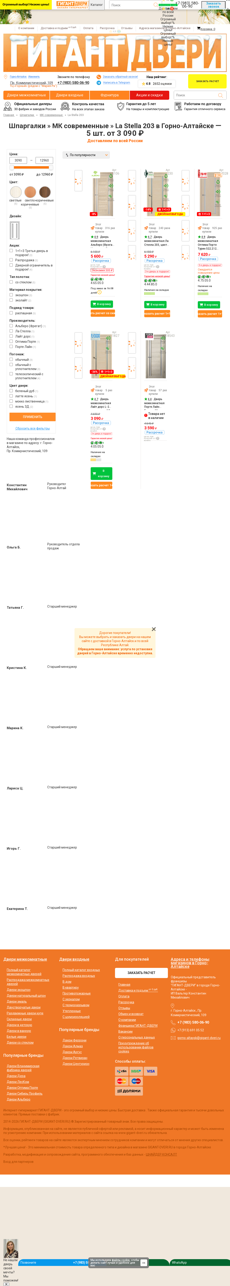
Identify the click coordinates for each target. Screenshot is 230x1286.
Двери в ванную (19, 1031)
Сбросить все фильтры (33, 428)
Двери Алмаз (73, 1046)
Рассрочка (107, 28)
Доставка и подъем (59, 28)
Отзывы (127, 28)
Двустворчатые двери (24, 1007)
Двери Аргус (72, 1052)
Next (186, 264)
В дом (67, 981)
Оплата (88, 28)
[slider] (12, 167)
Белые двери (16, 1037)
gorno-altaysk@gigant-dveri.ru (199, 1038)
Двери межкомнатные (26, 95)
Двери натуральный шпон (26, 995)
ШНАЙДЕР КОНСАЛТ (161, 1154)
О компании (26, 28)
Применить (32, 417)
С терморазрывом (76, 1005)
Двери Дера (16, 1076)
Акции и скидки (149, 95)
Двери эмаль (17, 1001)
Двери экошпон (18, 990)
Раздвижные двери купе (25, 1013)
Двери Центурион (76, 1064)
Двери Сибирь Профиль (25, 1093)
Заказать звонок (213, 5)
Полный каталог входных (81, 970)
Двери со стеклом (20, 1042)
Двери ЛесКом (18, 1082)
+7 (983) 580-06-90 (73, 83)
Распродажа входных (79, 976)
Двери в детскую (19, 1025)
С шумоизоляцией (76, 1017)
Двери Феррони (74, 1040)
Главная (124, 984)
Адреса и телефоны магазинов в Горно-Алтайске (190, 963)
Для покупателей (132, 959)
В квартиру (71, 987)
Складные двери (19, 1019)
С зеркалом (71, 999)
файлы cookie (121, 1260)
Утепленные (72, 1011)
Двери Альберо (18, 1099)
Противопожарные (77, 993)
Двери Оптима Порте (22, 1087)
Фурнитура (110, 95)
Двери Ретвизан (75, 1058)
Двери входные (69, 95)
